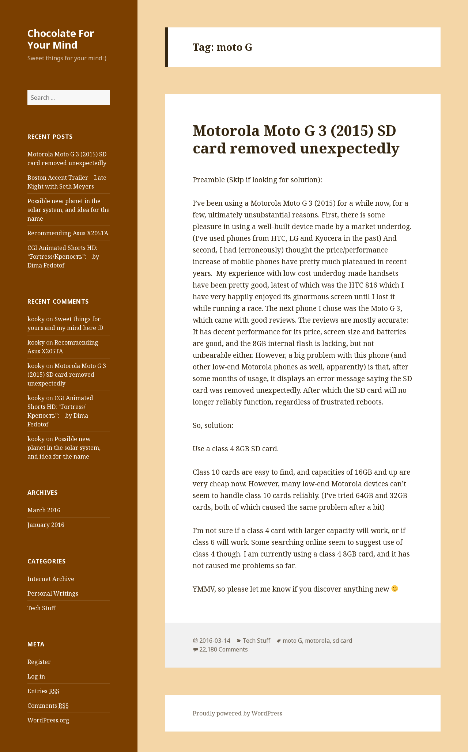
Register (39, 662)
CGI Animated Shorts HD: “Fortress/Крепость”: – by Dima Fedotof (63, 256)
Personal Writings (52, 593)
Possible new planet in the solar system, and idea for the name (68, 210)
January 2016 (45, 525)
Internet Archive (50, 579)
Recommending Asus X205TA (67, 233)
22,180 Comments (223, 649)
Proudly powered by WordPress (237, 713)
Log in (36, 676)
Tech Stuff (41, 608)
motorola (317, 641)
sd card (342, 641)
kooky (36, 319)
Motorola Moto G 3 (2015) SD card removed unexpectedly (66, 374)
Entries (43, 691)
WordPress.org (48, 720)
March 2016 (43, 510)
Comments (48, 706)
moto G (292, 641)
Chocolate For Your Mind (60, 39)
